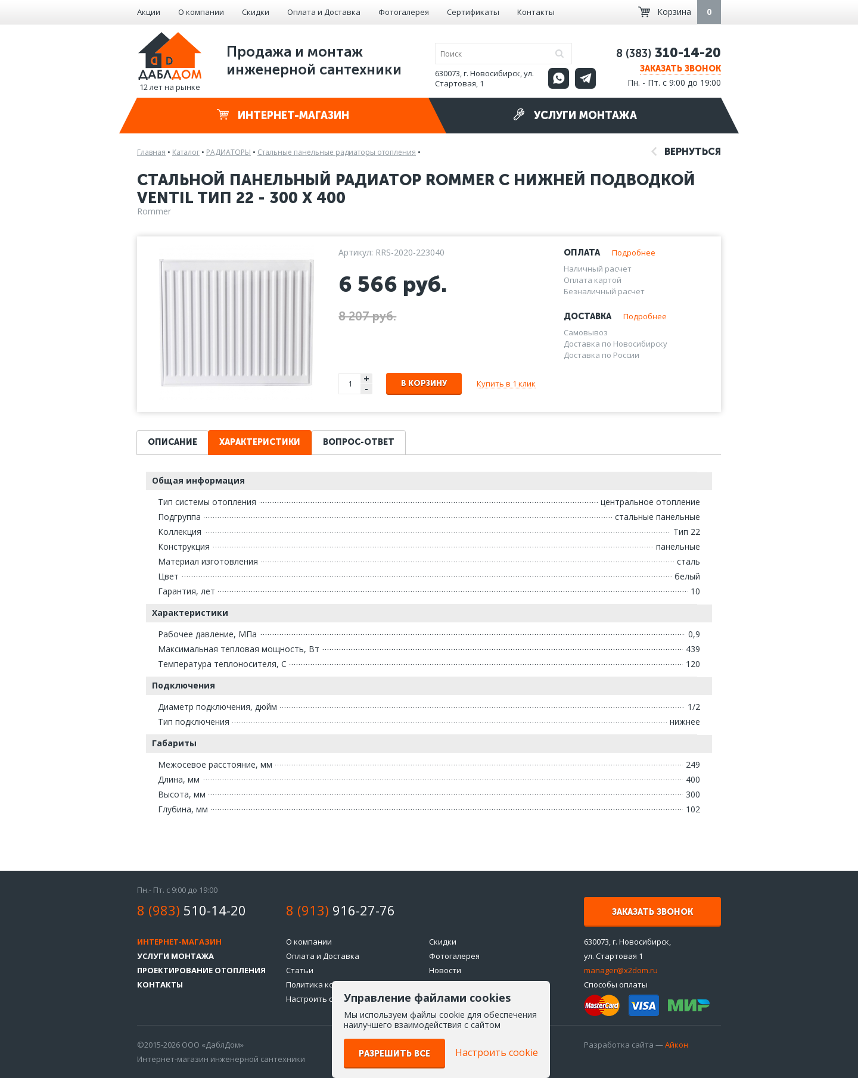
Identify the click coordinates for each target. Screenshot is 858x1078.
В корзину (424, 383)
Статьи (299, 970)
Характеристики (259, 442)
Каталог (186, 152)
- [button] (366, 389)
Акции (148, 12)
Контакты (536, 12)
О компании (201, 12)
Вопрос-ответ (358, 442)
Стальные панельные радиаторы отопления (336, 152)
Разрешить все (394, 1054)
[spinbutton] (350, 383)
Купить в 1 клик (506, 383)
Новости (445, 970)
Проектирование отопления (201, 970)
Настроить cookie (319, 998)
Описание (172, 442)
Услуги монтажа (575, 115)
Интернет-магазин (283, 115)
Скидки (255, 12)
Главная (151, 152)
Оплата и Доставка (323, 12)
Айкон (676, 1044)
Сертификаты (473, 12)
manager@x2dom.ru (621, 970)
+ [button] (366, 378)
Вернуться (686, 151)
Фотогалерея (403, 12)
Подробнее (633, 252)
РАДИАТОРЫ (228, 152)
